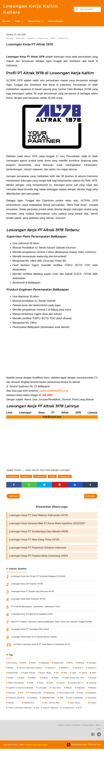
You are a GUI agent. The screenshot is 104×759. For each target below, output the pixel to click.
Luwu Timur (56, 697)
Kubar (31, 691)
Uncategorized (69, 717)
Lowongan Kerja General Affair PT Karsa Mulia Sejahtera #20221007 (47, 526)
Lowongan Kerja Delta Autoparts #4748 (30, 603)
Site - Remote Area (59, 712)
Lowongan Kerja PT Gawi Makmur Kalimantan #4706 (38, 518)
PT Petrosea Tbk (39, 702)
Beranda (7, 23)
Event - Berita (46, 681)
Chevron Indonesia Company (30, 676)
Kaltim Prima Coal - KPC (73, 686)
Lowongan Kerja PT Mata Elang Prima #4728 (34, 543)
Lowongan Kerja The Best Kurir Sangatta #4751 (34, 618)
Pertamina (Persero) (29, 707)
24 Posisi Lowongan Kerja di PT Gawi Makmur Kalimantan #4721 (45, 652)
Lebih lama (90, 499)
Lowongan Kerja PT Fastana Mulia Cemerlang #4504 (38, 560)
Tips (38, 717)
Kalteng (44, 686)
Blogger (84, 755)
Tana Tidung (78, 712)
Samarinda (12, 712)
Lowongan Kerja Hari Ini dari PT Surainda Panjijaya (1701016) (41, 581)
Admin (24, 670)
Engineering (43, 478)
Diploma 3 (78, 676)
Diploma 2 (64, 676)
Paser (93, 702)
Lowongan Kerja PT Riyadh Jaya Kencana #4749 (35, 596)
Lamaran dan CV (76, 691)
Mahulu (69, 697)
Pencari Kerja (37, 23)
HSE (65, 681)
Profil (19, 23)
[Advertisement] (52, 355)
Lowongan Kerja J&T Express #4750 (28, 588)
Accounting (12, 670)
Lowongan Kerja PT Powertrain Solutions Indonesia (37, 551)
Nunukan (12, 702)
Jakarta (84, 681)
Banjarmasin (58, 670)
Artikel (33, 670)
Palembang (57, 702)
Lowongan (42, 697)
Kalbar (11, 686)
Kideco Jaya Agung (16, 691)
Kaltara (32, 686)
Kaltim (56, 478)
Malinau (92, 697)
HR (57, 681)
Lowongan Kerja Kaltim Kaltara (34, 10)
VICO (82, 717)
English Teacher (29, 681)
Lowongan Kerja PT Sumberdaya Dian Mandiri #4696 (38, 535)
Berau (70, 670)
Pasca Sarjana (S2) (76, 702)
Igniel (98, 755)
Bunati (10, 676)
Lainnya (61, 691)
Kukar (41, 691)
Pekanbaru (12, 707)
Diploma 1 (51, 676)
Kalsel (21, 686)
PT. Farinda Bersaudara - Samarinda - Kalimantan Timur (38, 611)
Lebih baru (14, 499)
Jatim (93, 681)
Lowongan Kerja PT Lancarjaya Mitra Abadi (32, 637)
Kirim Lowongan (60, 23)
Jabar (74, 681)
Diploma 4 (28, 478)
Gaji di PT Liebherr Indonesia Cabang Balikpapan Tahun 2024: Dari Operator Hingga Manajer (54, 628)
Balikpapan (14, 478)
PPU (24, 702)
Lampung (92, 691)
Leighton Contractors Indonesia (21, 697)
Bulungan (92, 670)
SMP (74, 707)
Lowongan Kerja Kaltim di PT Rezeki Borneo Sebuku (36, 644)
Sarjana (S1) (70, 478)
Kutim (50, 691)
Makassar (80, 697)
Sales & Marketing (88, 707)
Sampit (26, 712)
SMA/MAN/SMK (61, 707)
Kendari (92, 686)
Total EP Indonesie (52, 717)
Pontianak (46, 707)
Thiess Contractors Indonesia (20, 717)
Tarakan (92, 712)
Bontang (80, 670)
